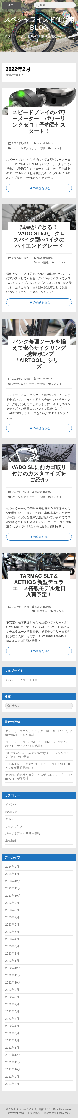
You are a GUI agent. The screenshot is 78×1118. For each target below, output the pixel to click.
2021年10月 (13, 1069)
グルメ (9, 819)
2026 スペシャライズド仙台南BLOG (29, 1109)
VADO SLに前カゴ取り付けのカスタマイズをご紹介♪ (39, 473)
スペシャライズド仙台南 (21, 680)
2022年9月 (12, 989)
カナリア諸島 (33, 1113)
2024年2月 (12, 866)
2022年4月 (12, 1026)
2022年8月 (12, 997)
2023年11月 (13, 888)
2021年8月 (12, 1084)
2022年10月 (13, 982)
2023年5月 (12, 931)
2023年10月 (13, 895)
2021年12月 (13, 1055)
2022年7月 (12, 1004)
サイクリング (14, 826)
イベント (11, 804)
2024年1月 (12, 873)
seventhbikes (45, 143)
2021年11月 (13, 1062)
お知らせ (11, 811)
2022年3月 (12, 1033)
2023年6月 (12, 924)
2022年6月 (12, 1011)
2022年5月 (12, 1018)
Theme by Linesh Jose (56, 1113)
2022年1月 (12, 1047)
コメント (56, 148)
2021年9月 (12, 1076)
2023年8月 (12, 910)
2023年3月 (12, 946)
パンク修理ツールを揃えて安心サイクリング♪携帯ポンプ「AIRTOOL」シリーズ (39, 354)
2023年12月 (13, 881)
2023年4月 (12, 939)
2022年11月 (13, 975)
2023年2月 (12, 953)
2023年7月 (12, 917)
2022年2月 (12, 1040)
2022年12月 (13, 968)
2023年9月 (12, 902)
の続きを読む (39, 189)
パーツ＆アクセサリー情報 (28, 148)
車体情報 (43, 262)
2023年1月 (12, 960)
